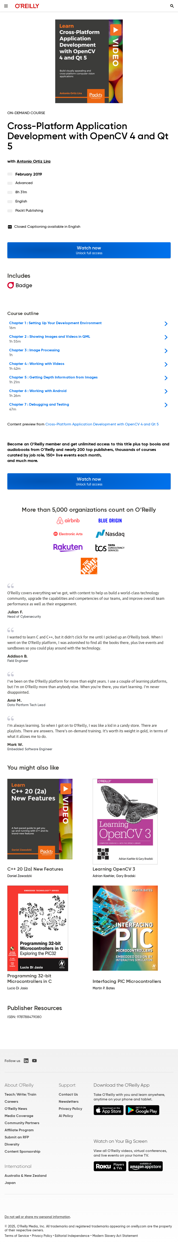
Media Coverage (19, 1115)
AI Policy (66, 1115)
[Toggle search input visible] (172, 6)
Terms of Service (17, 1236)
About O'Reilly (19, 1085)
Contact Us (68, 1094)
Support (67, 1085)
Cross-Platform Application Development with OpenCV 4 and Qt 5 (102, 424)
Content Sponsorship (22, 1151)
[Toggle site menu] (5, 6)
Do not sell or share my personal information (37, 1217)
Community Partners (22, 1122)
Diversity (12, 1144)
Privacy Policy (70, 1108)
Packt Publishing (29, 210)
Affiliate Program (19, 1130)
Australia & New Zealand (26, 1175)
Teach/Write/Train (20, 1094)
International (18, 1166)
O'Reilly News (16, 1108)
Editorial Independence (72, 1236)
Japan (10, 1182)
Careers (11, 1101)
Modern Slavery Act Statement (115, 1236)
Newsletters (68, 1101)
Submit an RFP (17, 1137)
